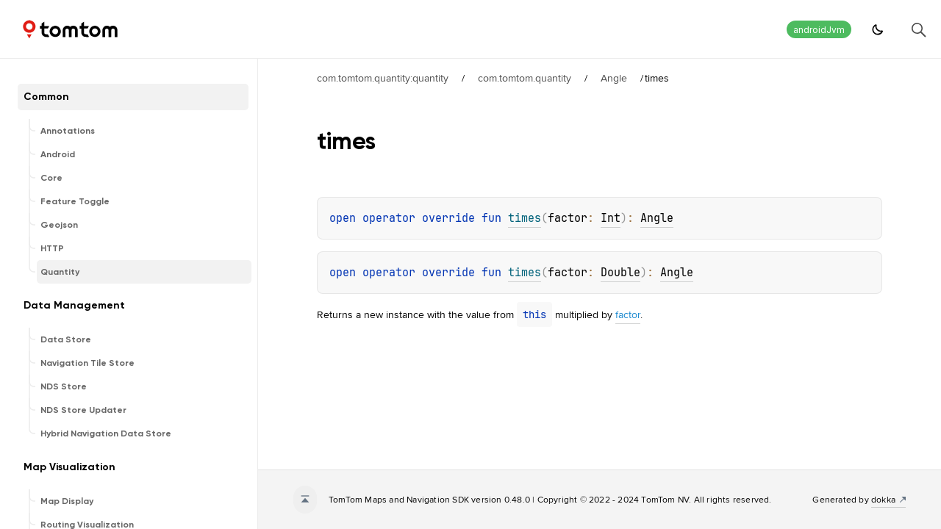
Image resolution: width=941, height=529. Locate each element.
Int (610, 218)
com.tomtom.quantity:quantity (382, 78)
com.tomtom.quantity (524, 78)
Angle (614, 78)
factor (627, 314)
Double (620, 272)
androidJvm (819, 29)
